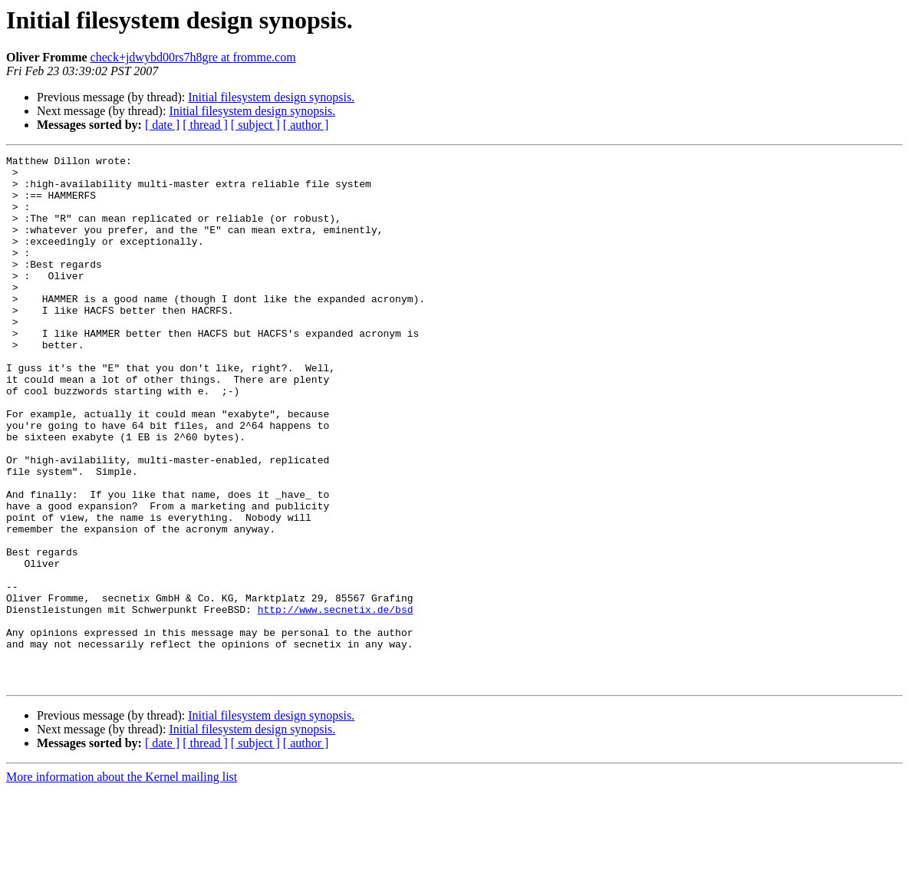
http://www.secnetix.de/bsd (335, 701)
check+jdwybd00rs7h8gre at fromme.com (193, 57)
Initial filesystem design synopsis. (271, 97)
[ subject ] (255, 124)
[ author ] (306, 124)
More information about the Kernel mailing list (121, 882)
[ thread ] (205, 124)
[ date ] (162, 124)
